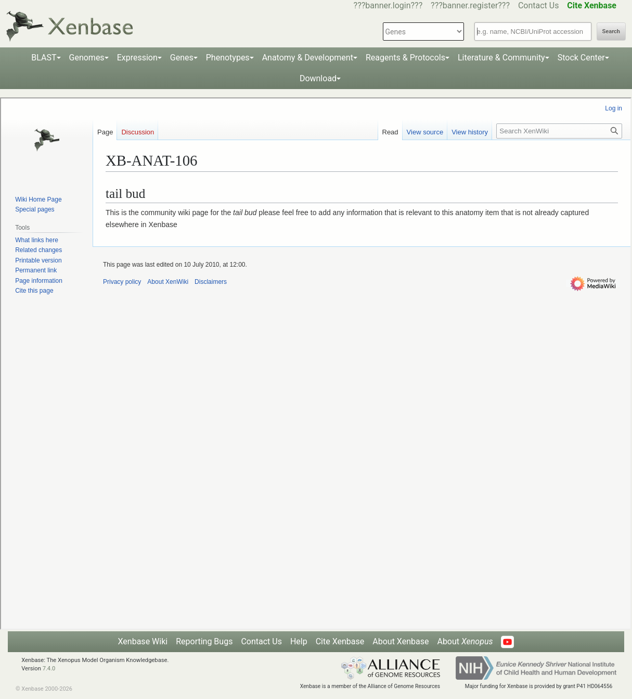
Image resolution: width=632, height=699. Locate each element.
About (465, 641)
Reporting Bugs (204, 641)
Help (298, 641)
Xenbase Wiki (143, 641)
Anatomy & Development (307, 58)
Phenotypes (228, 58)
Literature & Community (501, 58)
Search (611, 31)
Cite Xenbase (340, 641)
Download (318, 78)
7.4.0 (49, 668)
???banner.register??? (470, 5)
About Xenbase (400, 641)
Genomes (87, 58)
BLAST (43, 58)
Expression (137, 58)
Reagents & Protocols (405, 58)
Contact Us (538, 5)
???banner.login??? (388, 5)
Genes (182, 58)
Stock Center (581, 58)
